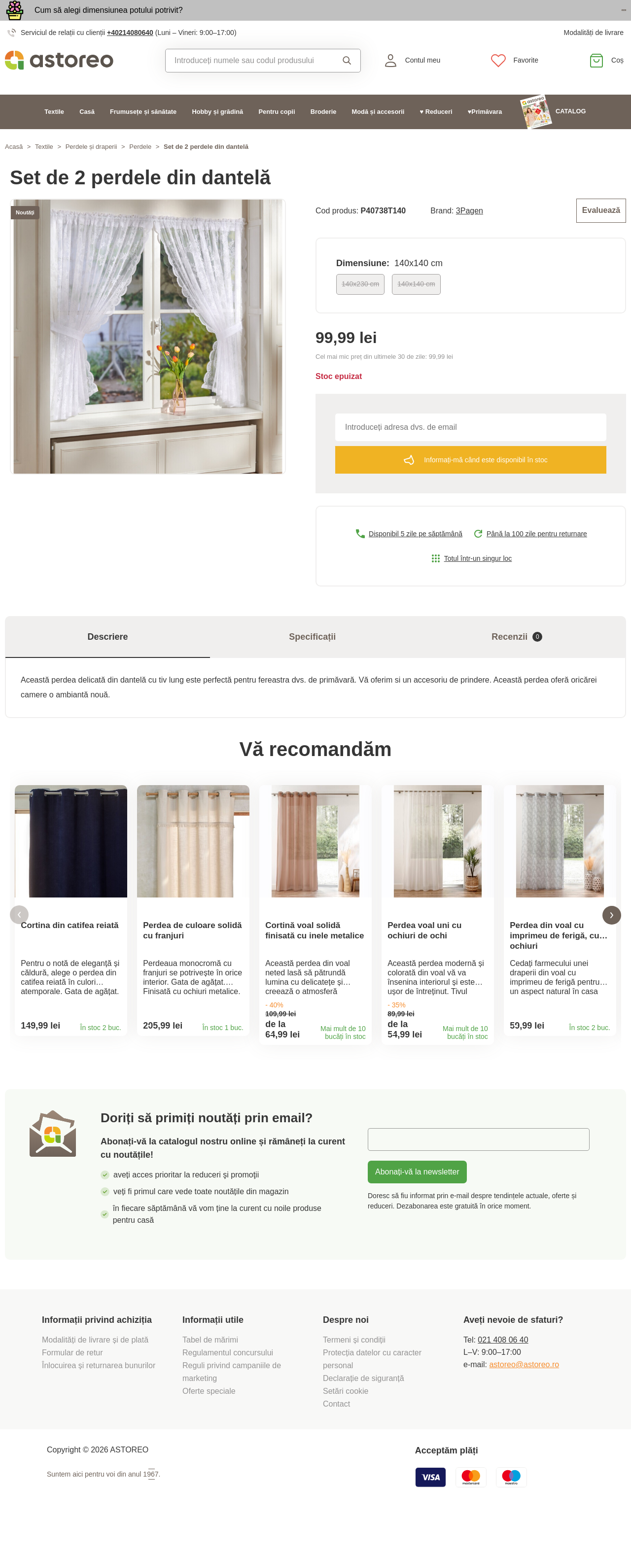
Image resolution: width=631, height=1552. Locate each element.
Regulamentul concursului (227, 1383)
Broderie (324, 133)
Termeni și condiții (355, 1370)
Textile (54, 133)
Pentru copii (277, 133)
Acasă (14, 168)
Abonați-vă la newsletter (417, 1202)
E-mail (386, 1170)
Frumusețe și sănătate (143, 133)
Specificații (312, 656)
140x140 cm (416, 304)
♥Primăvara (485, 133)
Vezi (569, 21)
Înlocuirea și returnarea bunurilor (100, 1396)
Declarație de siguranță (363, 1409)
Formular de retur (72, 1383)
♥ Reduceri (436, 133)
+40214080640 (130, 54)
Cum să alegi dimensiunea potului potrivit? (109, 21)
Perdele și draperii (91, 168)
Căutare (347, 82)
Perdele (140, 168)
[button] (19, 940)
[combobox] (248, 82)
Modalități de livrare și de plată (96, 1370)
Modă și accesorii (378, 133)
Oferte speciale (209, 1421)
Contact (336, 1434)
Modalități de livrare (594, 54)
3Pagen (469, 231)
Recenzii (516, 657)
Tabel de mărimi (210, 1370)
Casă (87, 133)
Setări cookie (346, 1421)
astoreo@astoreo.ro (524, 1395)
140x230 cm (360, 304)
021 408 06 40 (503, 1370)
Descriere (108, 656)
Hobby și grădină (217, 133)
